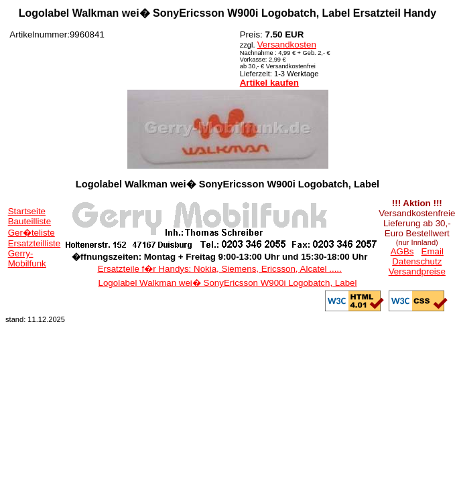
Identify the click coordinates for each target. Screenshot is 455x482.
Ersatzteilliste (34, 243)
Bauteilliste (29, 221)
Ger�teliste (31, 233)
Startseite (27, 211)
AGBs (402, 251)
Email (432, 251)
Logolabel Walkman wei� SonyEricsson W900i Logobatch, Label (228, 283)
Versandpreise (417, 271)
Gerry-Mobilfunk (27, 258)
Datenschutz (417, 261)
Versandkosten (286, 44)
